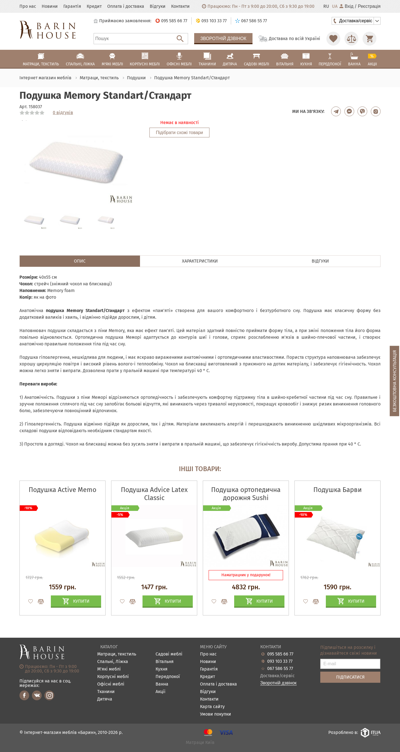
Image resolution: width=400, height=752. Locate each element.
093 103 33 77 (279, 661)
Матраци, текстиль (116, 654)
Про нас (27, 6)
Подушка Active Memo (62, 490)
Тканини (106, 691)
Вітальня (165, 661)
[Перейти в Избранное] (333, 39)
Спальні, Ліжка (112, 661)
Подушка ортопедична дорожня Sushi (246, 494)
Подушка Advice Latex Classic (154, 494)
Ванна (162, 684)
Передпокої (168, 676)
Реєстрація (369, 6)
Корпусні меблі (113, 676)
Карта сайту (212, 706)
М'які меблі (109, 669)
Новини (50, 6)
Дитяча (104, 699)
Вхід (346, 6)
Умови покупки (215, 714)
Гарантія (72, 6)
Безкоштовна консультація (394, 381)
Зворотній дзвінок (223, 38)
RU (326, 6)
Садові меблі (169, 654)
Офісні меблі (110, 684)
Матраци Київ (200, 742)
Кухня (162, 669)
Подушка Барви (337, 490)
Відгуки (158, 6)
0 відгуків (63, 112)
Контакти (180, 6)
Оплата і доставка (125, 6)
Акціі (161, 691)
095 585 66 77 (280, 654)
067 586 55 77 (280, 668)
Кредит (94, 6)
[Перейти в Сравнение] (351, 39)
